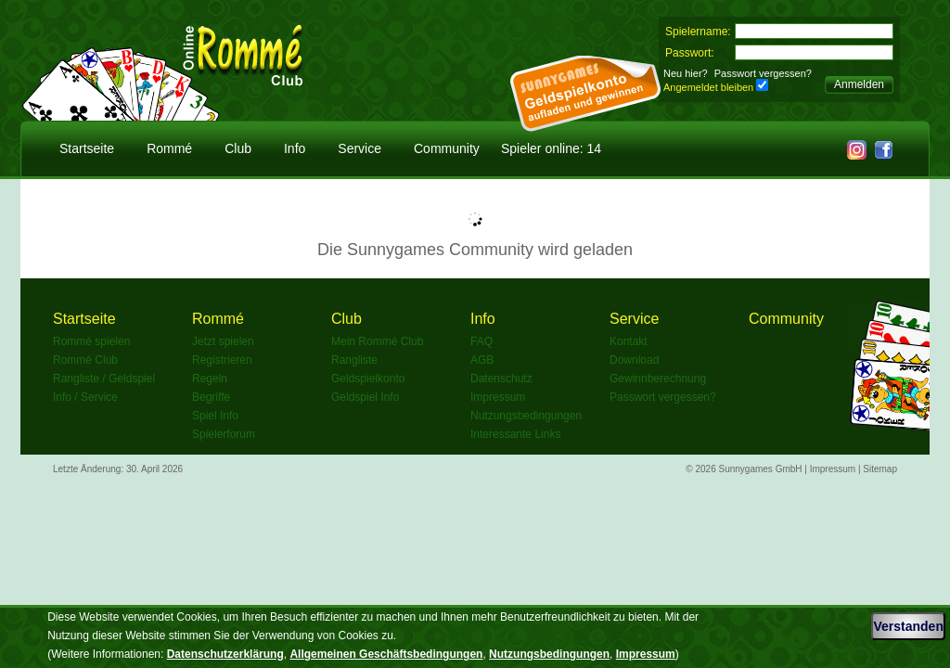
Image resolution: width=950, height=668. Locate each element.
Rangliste (354, 360)
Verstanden (908, 626)
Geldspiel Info (365, 397)
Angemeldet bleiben (708, 87)
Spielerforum (223, 434)
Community (447, 148)
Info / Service (85, 397)
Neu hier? (685, 73)
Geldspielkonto (367, 378)
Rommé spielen (91, 341)
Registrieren (222, 360)
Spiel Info (215, 415)
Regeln (209, 378)
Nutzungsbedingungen (526, 415)
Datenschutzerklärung (225, 654)
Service (359, 148)
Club (238, 148)
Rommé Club (85, 360)
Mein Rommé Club (377, 341)
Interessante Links (515, 434)
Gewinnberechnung (658, 378)
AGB (482, 360)
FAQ (481, 341)
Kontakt (629, 341)
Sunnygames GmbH (760, 469)
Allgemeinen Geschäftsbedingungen (385, 654)
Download (634, 360)
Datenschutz (501, 378)
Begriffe (211, 397)
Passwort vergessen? (763, 73)
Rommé (169, 148)
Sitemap (880, 469)
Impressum (497, 397)
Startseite (86, 148)
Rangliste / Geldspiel (104, 378)
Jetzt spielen (223, 341)
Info (294, 148)
